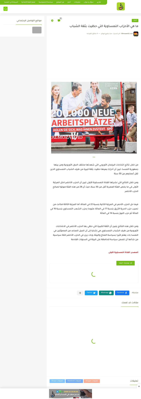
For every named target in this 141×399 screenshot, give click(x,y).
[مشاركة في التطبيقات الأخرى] (80, 293)
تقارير (99, 2)
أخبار (69, 2)
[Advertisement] (94, 56)
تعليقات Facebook (74, 381)
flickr (94, 157)
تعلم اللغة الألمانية (28, 2)
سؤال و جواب (88, 2)
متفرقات (77, 2)
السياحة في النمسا (11, 2)
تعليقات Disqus (57, 381)
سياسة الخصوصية (46, 2)
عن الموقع (60, 2)
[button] (122, 293)
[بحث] (5, 9)
